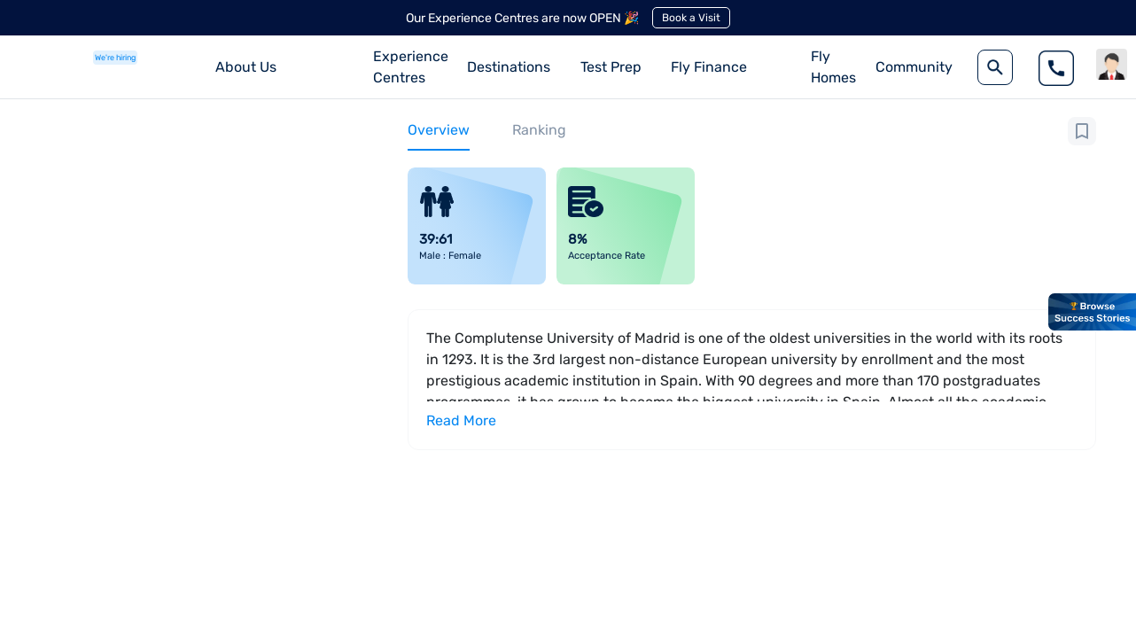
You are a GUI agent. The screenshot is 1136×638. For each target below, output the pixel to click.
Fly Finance (709, 66)
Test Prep (611, 66)
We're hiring (115, 57)
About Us (245, 66)
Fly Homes (833, 67)
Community (914, 66)
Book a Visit (691, 18)
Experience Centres (410, 67)
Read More (461, 420)
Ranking (539, 129)
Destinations (508, 66)
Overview (439, 129)
